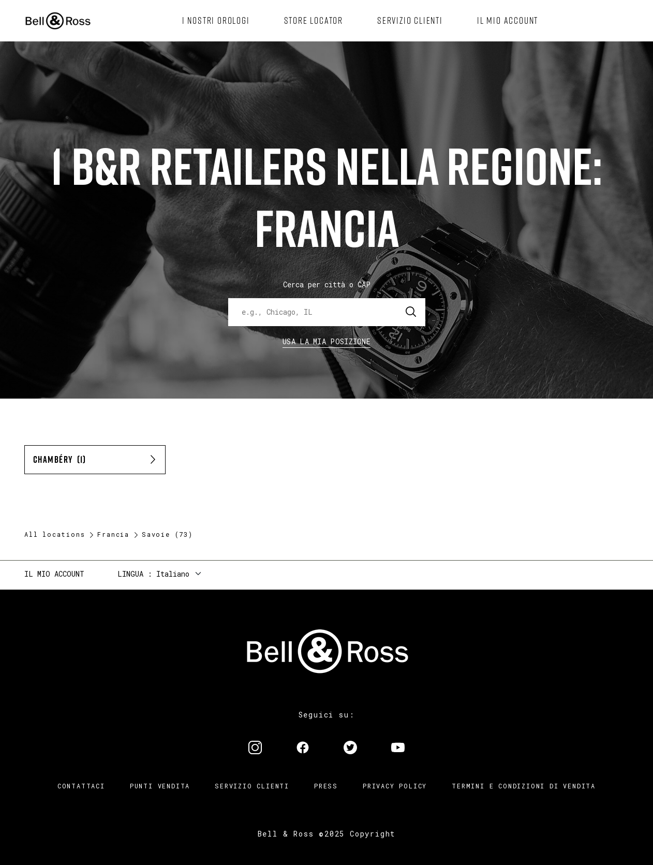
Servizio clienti (252, 786)
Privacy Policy (395, 786)
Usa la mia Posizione (326, 341)
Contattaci (81, 786)
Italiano (172, 574)
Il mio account (54, 574)
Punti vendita (160, 786)
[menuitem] (216, 20)
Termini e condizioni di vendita (524, 786)
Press (326, 786)
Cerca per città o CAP (326, 284)
